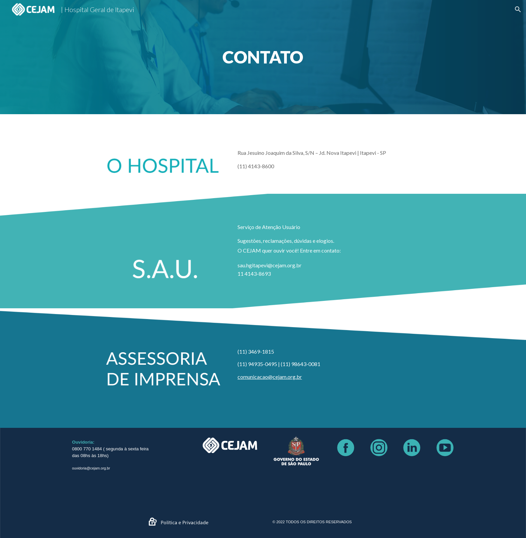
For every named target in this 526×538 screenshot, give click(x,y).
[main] (262, 57)
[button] (518, 9)
